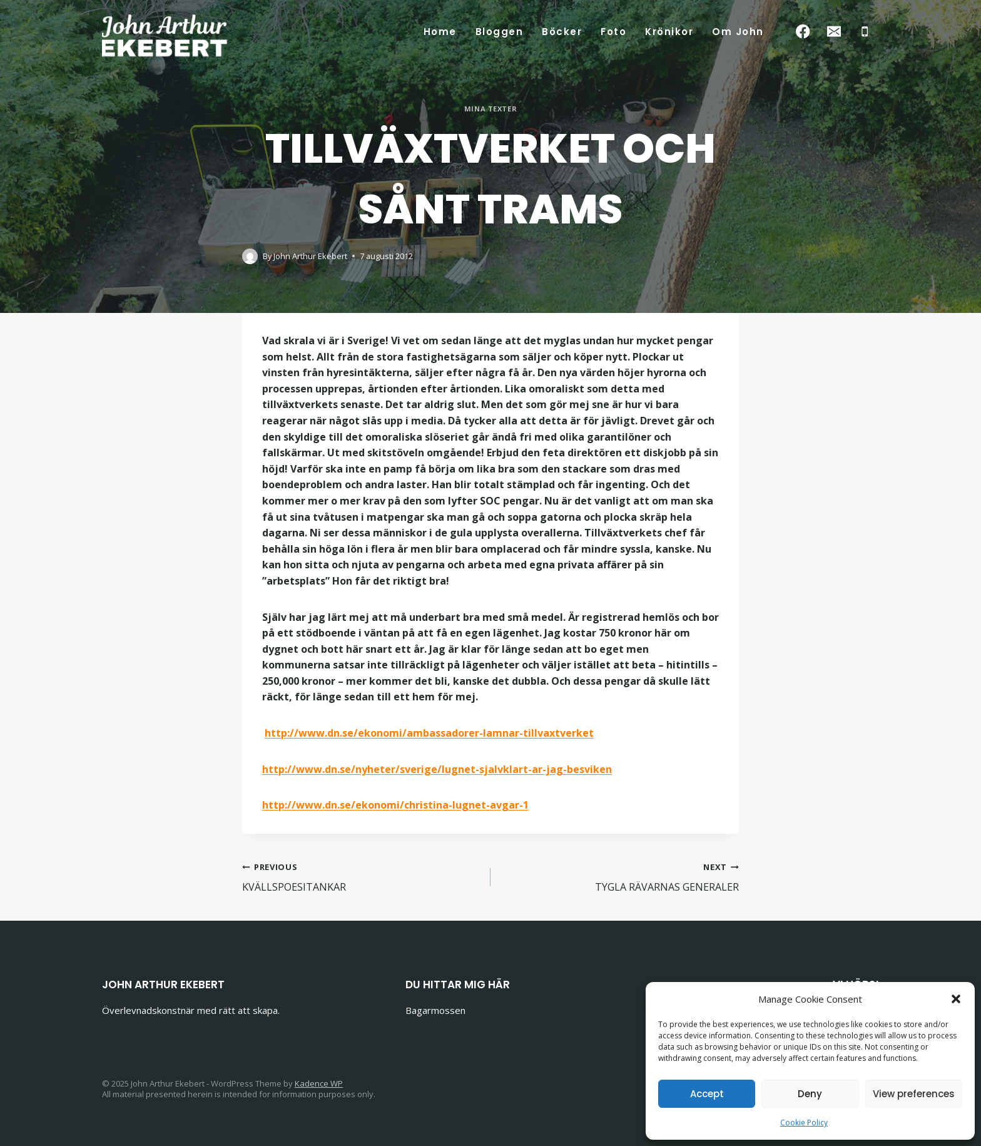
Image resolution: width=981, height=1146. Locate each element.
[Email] (834, 32)
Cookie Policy (804, 1122)
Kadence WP (319, 1083)
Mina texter (490, 108)
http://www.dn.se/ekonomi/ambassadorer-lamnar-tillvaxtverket (429, 733)
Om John (738, 31)
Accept (707, 1093)
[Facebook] (803, 32)
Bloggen (499, 31)
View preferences (914, 1093)
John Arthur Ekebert (310, 256)
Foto (613, 31)
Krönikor (669, 31)
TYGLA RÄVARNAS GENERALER (620, 876)
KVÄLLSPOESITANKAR (361, 876)
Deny (810, 1093)
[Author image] (250, 256)
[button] (956, 999)
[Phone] (865, 32)
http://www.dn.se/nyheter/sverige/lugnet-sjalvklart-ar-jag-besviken (437, 769)
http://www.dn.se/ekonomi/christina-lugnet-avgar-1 (395, 805)
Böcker (562, 31)
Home (440, 31)
